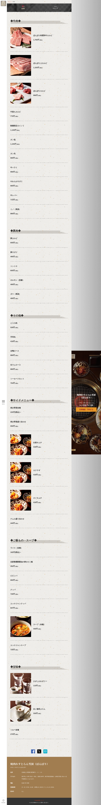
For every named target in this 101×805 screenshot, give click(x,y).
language (3, 802)
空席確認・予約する (86, 409)
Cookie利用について (39, 800)
